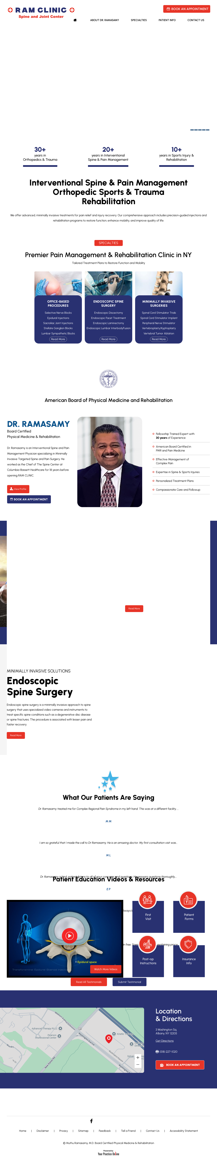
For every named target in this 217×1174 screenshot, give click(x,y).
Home (75, 21)
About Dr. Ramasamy (104, 20)
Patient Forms (189, 917)
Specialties (139, 20)
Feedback (105, 1130)
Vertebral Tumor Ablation (159, 333)
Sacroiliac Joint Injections (58, 323)
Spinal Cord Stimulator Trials (159, 312)
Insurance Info (189, 961)
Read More (134, 608)
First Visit (148, 917)
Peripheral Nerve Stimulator (158, 323)
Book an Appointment (190, 9)
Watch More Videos (105, 969)
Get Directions (165, 1040)
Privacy (63, 1130)
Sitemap (83, 1130)
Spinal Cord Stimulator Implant (158, 318)
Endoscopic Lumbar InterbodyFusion (109, 328)
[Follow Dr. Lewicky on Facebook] (91, 1121)
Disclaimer (43, 1130)
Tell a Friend (128, 1130)
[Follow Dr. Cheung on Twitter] (101, 1119)
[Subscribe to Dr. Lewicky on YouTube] (125, 1119)
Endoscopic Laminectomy (108, 323)
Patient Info (167, 20)
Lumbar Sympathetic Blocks (58, 333)
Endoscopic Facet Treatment (108, 318)
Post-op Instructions (148, 961)
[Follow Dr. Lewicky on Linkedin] (113, 1119)
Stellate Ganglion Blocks (58, 328)
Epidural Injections (58, 318)
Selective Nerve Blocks (58, 312)
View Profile (20, 489)
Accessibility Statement (184, 1130)
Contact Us (196, 20)
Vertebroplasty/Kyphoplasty (159, 328)
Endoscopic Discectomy (108, 312)
